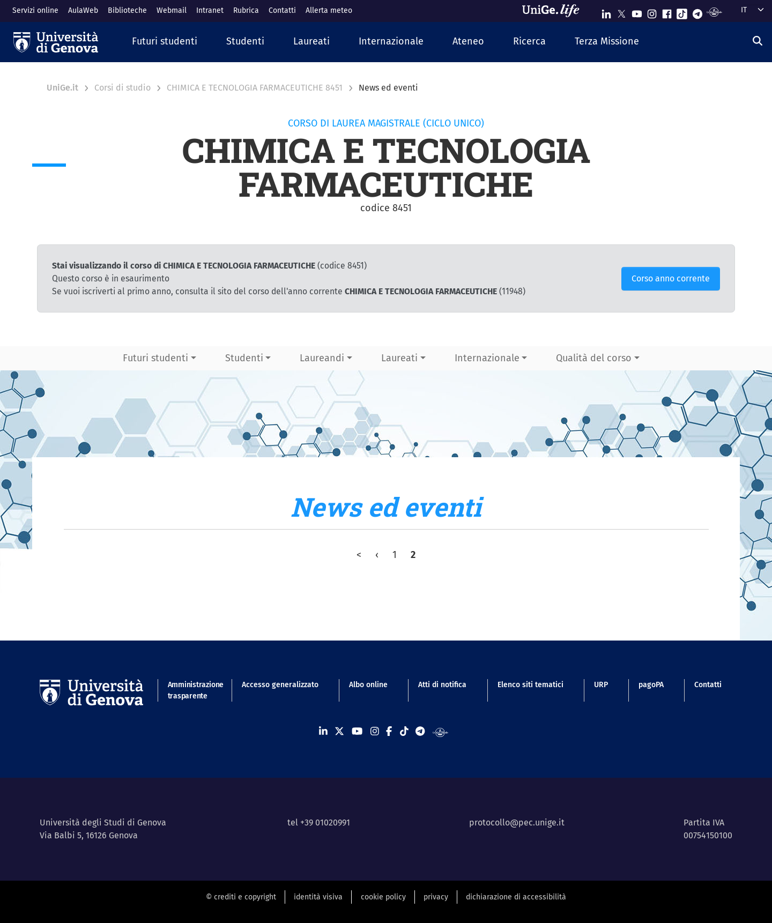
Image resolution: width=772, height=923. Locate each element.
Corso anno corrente (671, 278)
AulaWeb (83, 10)
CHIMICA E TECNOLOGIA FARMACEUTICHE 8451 (255, 88)
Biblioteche (127, 10)
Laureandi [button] (322, 358)
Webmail (172, 10)
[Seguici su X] (621, 11)
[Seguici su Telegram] (697, 11)
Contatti (282, 10)
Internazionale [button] (487, 358)
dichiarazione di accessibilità (516, 897)
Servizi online (35, 10)
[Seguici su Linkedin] (606, 11)
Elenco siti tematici (530, 684)
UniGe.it (62, 88)
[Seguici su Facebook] (667, 11)
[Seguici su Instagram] (652, 11)
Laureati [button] (399, 358)
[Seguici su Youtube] (637, 11)
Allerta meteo (329, 10)
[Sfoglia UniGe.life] (554, 10)
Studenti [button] (244, 358)
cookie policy (383, 897)
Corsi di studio (122, 88)
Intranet (210, 10)
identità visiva (318, 897)
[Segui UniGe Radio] (714, 11)
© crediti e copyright (241, 897)
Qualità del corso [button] (594, 358)
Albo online (368, 684)
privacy (436, 897)
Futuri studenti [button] (155, 358)
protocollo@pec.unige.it (517, 822)
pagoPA (651, 684)
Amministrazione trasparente (189, 690)
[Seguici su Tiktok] (682, 11)
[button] (164, 42)
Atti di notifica (442, 684)
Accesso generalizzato (280, 684)
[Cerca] (757, 41)
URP (601, 684)
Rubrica (246, 10)
